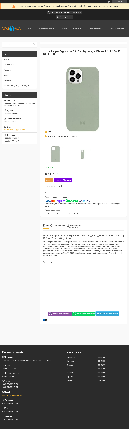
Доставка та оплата (95, 28)
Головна (29, 28)
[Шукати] (34, 44)
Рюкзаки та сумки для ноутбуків (16, 86)
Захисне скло (9, 65)
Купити (49, 180)
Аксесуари (8, 70)
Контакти (77, 28)
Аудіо (6, 75)
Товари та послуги (46, 28)
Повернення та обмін (117, 28)
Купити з (63, 180)
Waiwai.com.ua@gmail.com (14, 130)
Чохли (6, 59)
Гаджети (7, 80)
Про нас (64, 28)
